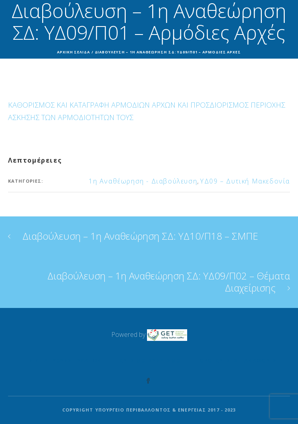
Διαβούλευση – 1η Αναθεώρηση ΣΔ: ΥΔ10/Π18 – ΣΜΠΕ (140, 236)
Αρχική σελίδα (73, 52)
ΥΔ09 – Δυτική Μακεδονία (245, 181)
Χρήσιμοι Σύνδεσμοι (150, 360)
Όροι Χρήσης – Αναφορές (238, 360)
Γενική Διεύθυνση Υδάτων (62, 360)
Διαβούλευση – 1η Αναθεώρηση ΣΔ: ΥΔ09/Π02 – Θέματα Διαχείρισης (168, 281)
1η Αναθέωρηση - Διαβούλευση (143, 181)
